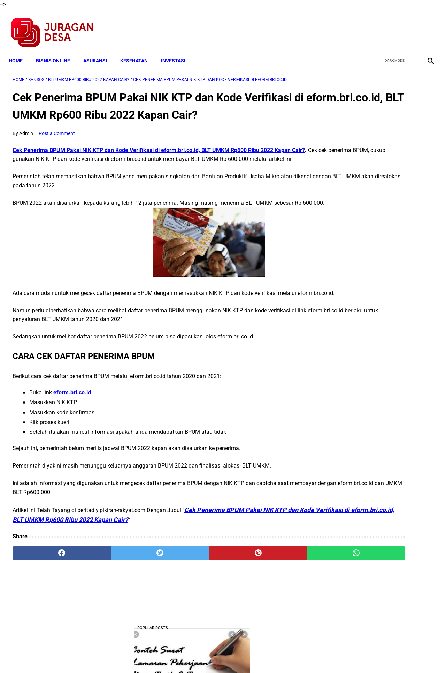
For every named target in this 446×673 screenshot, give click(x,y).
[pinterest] (189, 591)
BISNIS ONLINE (57, 51)
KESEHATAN (138, 51)
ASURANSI (99, 51)
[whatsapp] (259, 591)
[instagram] (425, 26)
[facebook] (376, 26)
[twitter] (393, 26)
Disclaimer (219, 655)
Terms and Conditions (140, 655)
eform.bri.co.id (72, 431)
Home (19, 51)
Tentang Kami (314, 655)
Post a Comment (57, 145)
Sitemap (246, 655)
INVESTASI (177, 51)
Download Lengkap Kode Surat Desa (371, 320)
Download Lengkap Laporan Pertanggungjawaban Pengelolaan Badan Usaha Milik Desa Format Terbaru (376, 459)
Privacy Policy (186, 655)
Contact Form (277, 655)
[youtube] (409, 26)
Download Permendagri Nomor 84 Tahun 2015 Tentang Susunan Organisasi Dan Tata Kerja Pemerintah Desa (376, 364)
